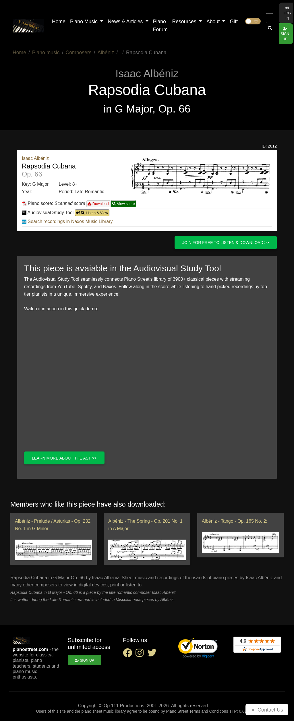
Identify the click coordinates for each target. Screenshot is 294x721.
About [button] (213, 21)
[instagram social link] (141, 654)
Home (58, 21)
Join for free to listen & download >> (225, 242)
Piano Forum (160, 25)
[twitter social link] (153, 654)
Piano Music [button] (84, 21)
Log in (287, 13)
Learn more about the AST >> (64, 458)
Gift (233, 21)
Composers (79, 52)
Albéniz (105, 52)
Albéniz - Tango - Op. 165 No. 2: (234, 521)
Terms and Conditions (208, 711)
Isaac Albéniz (35, 158)
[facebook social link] (129, 654)
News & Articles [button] (126, 21)
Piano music (46, 52)
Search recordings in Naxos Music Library (70, 221)
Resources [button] (185, 21)
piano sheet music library (104, 711)
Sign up (285, 34)
